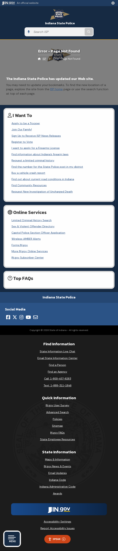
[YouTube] (28, 317)
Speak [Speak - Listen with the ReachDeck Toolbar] (56, 539)
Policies (57, 419)
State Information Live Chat (57, 351)
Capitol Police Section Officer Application (38, 232)
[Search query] (57, 32)
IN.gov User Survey (57, 405)
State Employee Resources (57, 439)
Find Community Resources (29, 185)
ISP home (56, 89)
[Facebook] (8, 317)
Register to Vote (22, 142)
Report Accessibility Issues (57, 528)
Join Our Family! (22, 129)
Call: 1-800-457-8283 (57, 378)
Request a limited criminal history (33, 160)
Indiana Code (57, 480)
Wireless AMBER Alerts (26, 239)
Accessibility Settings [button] (57, 521)
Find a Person (57, 365)
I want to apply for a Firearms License (36, 148)
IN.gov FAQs (57, 432)
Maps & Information (57, 459)
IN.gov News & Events (57, 466)
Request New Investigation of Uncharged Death (42, 191)
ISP (44, 58)
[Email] (35, 317)
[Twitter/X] (14, 317)
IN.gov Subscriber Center (28, 257)
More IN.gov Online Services (30, 251)
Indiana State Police (60, 23)
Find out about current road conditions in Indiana (43, 179)
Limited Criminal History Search (32, 220)
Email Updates (57, 473)
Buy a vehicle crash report (28, 173)
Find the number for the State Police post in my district (47, 166)
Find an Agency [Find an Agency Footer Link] (57, 371)
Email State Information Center (57, 358)
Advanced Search (57, 412)
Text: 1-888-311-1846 (57, 385)
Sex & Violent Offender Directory (33, 226)
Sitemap (57, 425)
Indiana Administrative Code (58, 486)
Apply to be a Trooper (26, 123)
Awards (57, 493)
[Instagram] (21, 317)
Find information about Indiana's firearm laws (40, 154)
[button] (113, 3)
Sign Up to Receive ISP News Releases (36, 135)
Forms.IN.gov (20, 245)
